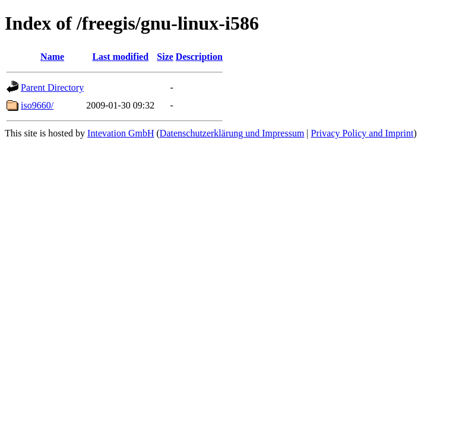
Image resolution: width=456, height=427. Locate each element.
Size (165, 57)
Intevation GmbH (120, 133)
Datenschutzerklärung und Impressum (232, 133)
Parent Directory (52, 87)
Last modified (120, 57)
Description (199, 57)
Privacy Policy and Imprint (362, 133)
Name (52, 57)
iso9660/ (37, 105)
